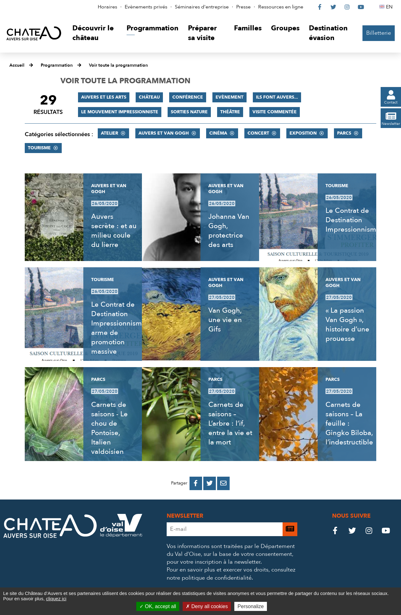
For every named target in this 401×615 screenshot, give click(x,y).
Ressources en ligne (280, 6)
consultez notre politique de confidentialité (231, 574)
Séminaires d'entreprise (202, 6)
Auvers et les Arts (103, 97)
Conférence (187, 97)
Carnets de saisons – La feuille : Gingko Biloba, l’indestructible (349, 423)
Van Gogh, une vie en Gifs (225, 320)
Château (149, 97)
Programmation (57, 65)
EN (390, 6)
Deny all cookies (207, 606)
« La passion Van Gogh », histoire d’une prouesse (347, 324)
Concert (258, 133)
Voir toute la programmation (118, 65)
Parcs (344, 133)
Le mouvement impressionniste (119, 112)
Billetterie (378, 33)
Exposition (303, 133)
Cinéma (218, 133)
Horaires (107, 6)
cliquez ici (56, 598)
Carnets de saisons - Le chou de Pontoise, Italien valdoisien (109, 428)
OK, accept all (157, 606)
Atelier (109, 133)
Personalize (250, 606)
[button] (95, 33)
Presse (243, 6)
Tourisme (39, 148)
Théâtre (230, 112)
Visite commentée (275, 112)
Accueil (16, 65)
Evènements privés (146, 6)
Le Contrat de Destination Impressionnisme (352, 220)
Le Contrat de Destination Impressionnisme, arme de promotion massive (119, 328)
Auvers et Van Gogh (163, 133)
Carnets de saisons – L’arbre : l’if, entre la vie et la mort (230, 423)
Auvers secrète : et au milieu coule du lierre (114, 230)
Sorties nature (189, 112)
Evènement (229, 97)
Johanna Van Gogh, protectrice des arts (228, 230)
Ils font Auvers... (277, 97)
